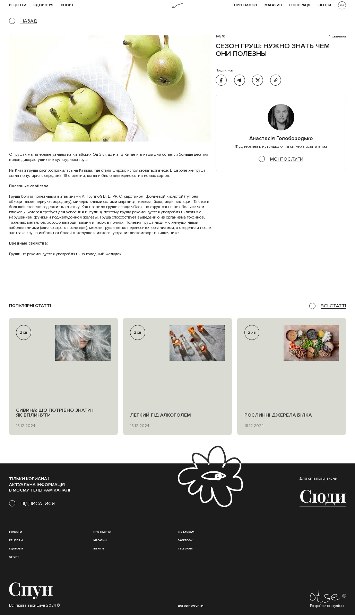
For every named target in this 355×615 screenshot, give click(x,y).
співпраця (299, 5)
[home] (177, 5)
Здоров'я (43, 5)
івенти (324, 5)
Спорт (67, 5)
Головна (15, 531)
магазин (99, 540)
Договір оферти (190, 605)
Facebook (185, 540)
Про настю (102, 531)
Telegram (185, 548)
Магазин (273, 5)
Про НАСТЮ (245, 5)
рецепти (17, 5)
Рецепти (16, 540)
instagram (186, 531)
